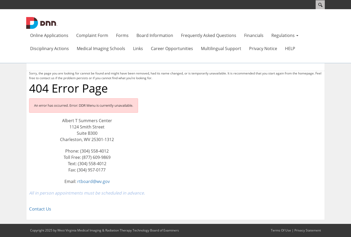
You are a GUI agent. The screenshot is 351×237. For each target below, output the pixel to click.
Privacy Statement (307, 230)
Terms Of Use (281, 230)
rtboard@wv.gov (93, 181)
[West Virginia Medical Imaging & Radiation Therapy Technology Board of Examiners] (42, 22)
